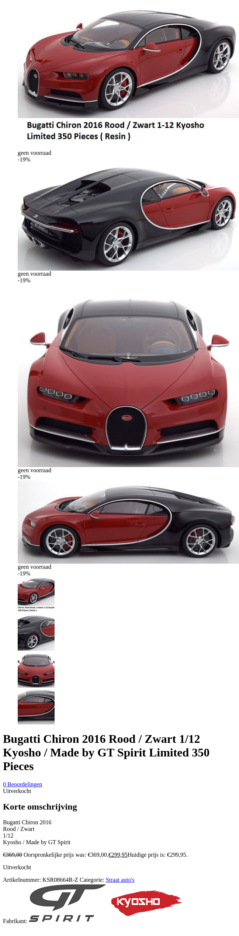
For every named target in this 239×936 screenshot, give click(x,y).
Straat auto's (120, 880)
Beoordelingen (22, 784)
